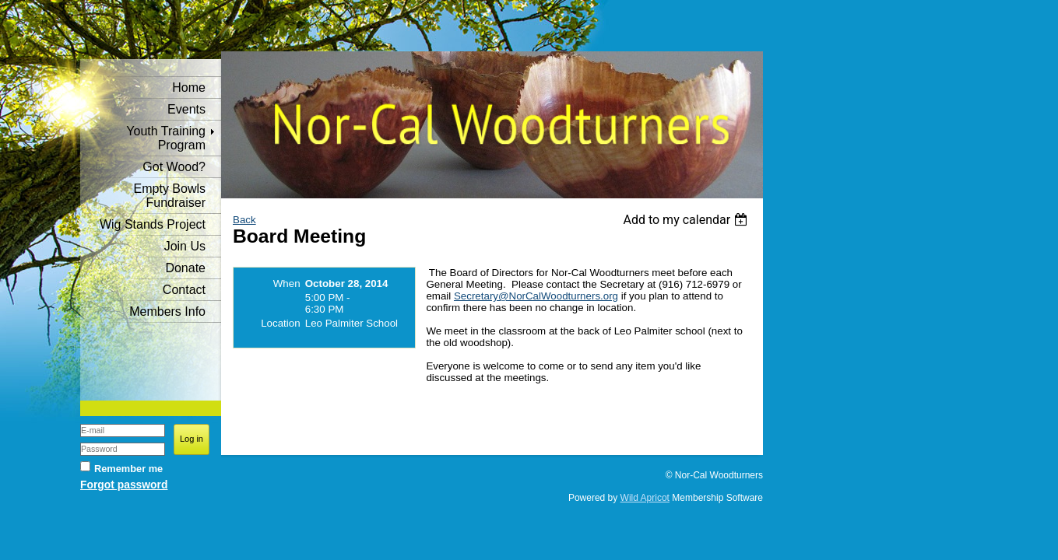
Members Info (167, 311)
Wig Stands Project (153, 224)
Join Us (185, 246)
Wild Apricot (645, 497)
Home (189, 87)
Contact (184, 289)
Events (186, 109)
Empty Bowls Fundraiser (170, 195)
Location (280, 323)
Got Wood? (174, 166)
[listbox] (687, 219)
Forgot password (123, 484)
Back (244, 220)
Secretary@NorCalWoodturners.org (536, 296)
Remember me (128, 468)
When (287, 283)
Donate (185, 268)
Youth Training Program (166, 138)
